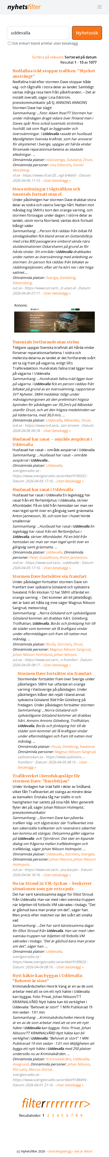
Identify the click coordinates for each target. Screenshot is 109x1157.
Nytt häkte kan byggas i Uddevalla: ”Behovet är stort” (47, 978)
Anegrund (20, 1064)
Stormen (64, 644)
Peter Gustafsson (43, 557)
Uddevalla (54, 420)
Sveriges (87, 854)
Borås (50, 644)
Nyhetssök (87, 33)
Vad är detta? (83, 1151)
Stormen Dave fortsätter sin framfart (49, 576)
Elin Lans (19, 1069)
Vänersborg (22, 282)
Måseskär (71, 420)
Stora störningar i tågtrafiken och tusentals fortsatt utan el (46, 192)
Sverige (52, 277)
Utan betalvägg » (56, 180)
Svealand (73, 159)
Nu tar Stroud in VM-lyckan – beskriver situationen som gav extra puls (52, 886)
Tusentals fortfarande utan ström (45, 342)
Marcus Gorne (40, 1069)
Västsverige (55, 159)
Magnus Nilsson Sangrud (70, 649)
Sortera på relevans (48, 57)
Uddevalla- (54, 854)
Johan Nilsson (65, 654)
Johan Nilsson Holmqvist (32, 654)
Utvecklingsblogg (59, 1151)
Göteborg (67, 277)
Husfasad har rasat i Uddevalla (42, 489)
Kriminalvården (58, 1059)
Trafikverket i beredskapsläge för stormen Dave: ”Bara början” (46, 778)
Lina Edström (60, 165)
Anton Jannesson (73, 557)
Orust (87, 159)
